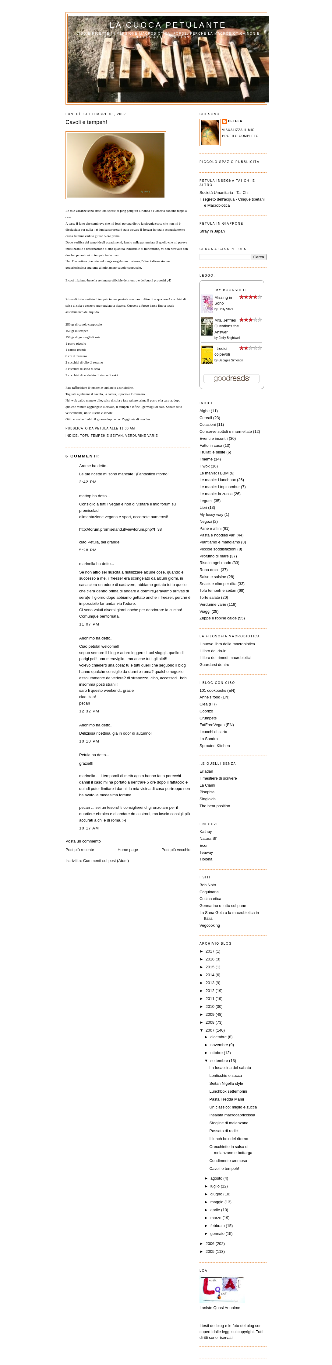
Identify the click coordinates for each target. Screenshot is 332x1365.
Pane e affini (210, 528)
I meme (206, 459)
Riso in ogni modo (215, 562)
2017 (211, 951)
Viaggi (205, 611)
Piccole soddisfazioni (218, 549)
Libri (203, 507)
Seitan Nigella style (226, 1083)
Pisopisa (207, 792)
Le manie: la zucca (216, 493)
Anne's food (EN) (215, 697)
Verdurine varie (141, 435)
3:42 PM (88, 482)
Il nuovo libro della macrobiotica (227, 644)
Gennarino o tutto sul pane (223, 905)
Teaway (206, 852)
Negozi (206, 521)
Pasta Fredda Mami (226, 1099)
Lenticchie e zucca (225, 1075)
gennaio (218, 1233)
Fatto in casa (211, 445)
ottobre (217, 1052)
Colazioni (208, 424)
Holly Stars (225, 309)
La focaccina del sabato (230, 1067)
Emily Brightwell (229, 338)
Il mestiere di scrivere (218, 778)
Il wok (205, 466)
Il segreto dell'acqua (217, 199)
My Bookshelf (232, 290)
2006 (211, 1243)
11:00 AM (127, 428)
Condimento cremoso (228, 1160)
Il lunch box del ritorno (228, 1138)
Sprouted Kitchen (215, 745)
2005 (211, 1251)
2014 (211, 975)
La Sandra (209, 738)
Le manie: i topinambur (220, 486)
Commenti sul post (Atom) (106, 860)
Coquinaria (209, 892)
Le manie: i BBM (214, 473)
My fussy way (211, 514)
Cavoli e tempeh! (86, 122)
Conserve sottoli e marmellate (226, 431)
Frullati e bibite (212, 452)
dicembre (219, 1037)
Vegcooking (210, 925)
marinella (87, 563)
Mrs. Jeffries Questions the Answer (226, 326)
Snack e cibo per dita (218, 583)
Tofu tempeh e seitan (101, 435)
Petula (84, 755)
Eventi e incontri (214, 438)
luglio (215, 1186)
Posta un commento (83, 841)
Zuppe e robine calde (218, 618)
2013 (211, 983)
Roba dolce (210, 569)
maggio (217, 1202)
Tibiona (206, 859)
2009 (211, 1014)
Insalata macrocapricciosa (232, 1115)
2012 (211, 990)
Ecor (204, 845)
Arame (85, 466)
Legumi (206, 500)
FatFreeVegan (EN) (217, 724)
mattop (85, 496)
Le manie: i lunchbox (218, 479)
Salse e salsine (213, 576)
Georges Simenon (230, 360)
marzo (216, 1217)
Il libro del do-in (213, 651)
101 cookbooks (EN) (217, 690)
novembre (219, 1045)
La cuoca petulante (168, 24)
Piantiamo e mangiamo (220, 542)
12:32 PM (89, 711)
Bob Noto (208, 885)
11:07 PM (89, 624)
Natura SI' (208, 838)
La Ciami (207, 785)
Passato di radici (223, 1131)
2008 (211, 1022)
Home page (128, 849)
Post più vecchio (175, 849)
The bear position (215, 806)
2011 (211, 998)
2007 (211, 1030)
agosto (217, 1178)
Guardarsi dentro (214, 664)
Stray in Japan (212, 231)
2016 (211, 959)
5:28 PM (88, 550)
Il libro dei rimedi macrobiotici (225, 657)
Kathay (206, 831)
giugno (217, 1194)
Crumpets (208, 718)
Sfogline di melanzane (228, 1123)
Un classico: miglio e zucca (233, 1107)
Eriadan (206, 771)
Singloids (208, 799)
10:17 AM (89, 828)
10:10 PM (89, 741)
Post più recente (79, 849)
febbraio (218, 1225)
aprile (215, 1210)
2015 (211, 967)
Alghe (205, 410)
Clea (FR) (208, 704)
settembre (219, 1060)
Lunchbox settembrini (228, 1091)
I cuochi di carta (213, 731)
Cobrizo (206, 711)
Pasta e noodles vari (217, 535)
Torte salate (210, 597)
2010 (211, 1006)
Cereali (206, 417)
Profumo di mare (214, 556)
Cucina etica (210, 898)
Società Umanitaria (217, 192)
